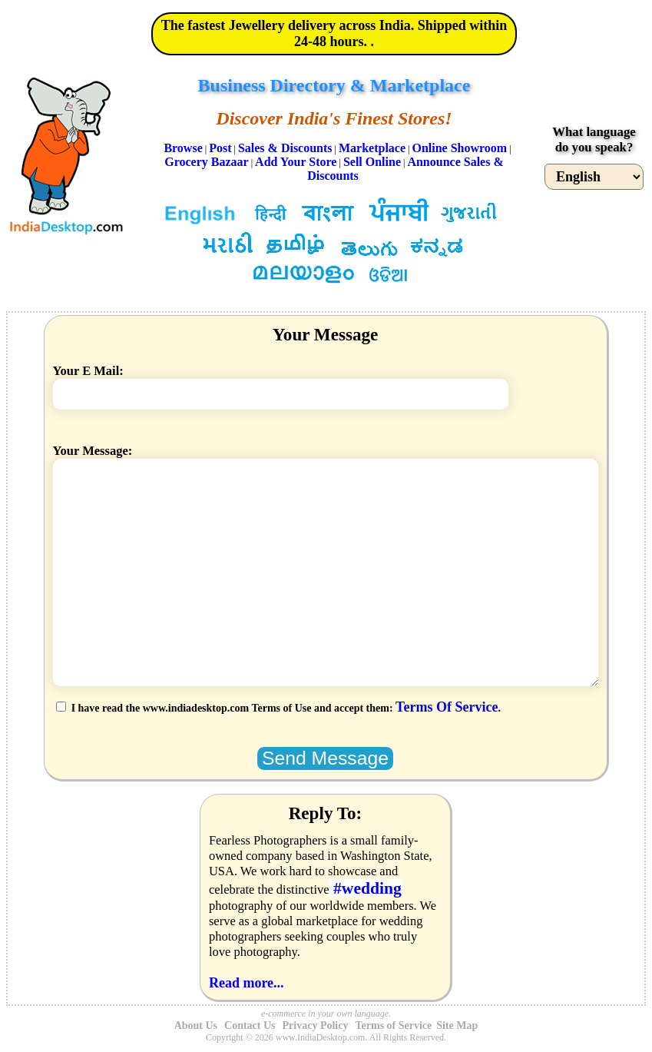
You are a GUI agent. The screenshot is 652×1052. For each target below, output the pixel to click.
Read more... (246, 983)
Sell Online (372, 161)
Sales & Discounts (285, 147)
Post (220, 147)
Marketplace (372, 147)
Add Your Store (295, 161)
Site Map (457, 1025)
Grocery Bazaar (206, 161)
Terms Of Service (447, 707)
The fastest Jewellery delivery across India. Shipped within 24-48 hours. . (334, 33)
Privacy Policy (316, 1025)
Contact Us (250, 1025)
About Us (195, 1025)
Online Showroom (459, 147)
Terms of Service (393, 1025)
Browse (183, 147)
